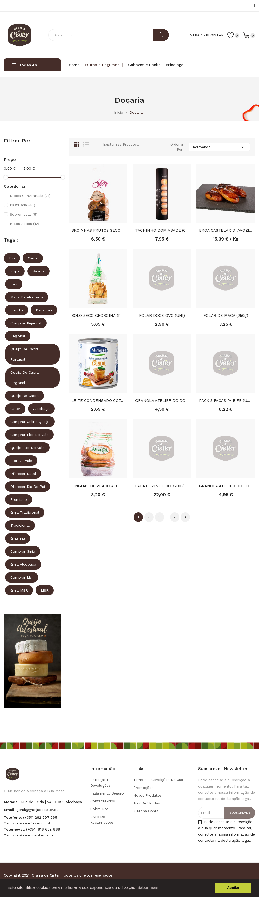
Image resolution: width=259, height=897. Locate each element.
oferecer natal (23, 473)
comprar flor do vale (29, 435)
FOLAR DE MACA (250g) (225, 315)
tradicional (20, 525)
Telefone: (13, 817)
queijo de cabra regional (24, 377)
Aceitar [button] (233, 888)
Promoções (143, 787)
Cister (15, 409)
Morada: (11, 802)
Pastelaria (22, 205)
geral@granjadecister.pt (37, 809)
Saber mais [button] (147, 887)
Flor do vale (21, 460)
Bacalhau (44, 310)
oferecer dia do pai (27, 486)
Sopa (14, 271)
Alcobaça (41, 409)
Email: (9, 809)
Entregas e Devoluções (100, 783)
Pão (13, 284)
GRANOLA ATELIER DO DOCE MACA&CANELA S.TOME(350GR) (226, 486)
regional (17, 336)
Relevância (219, 147)
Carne (33, 258)
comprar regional (26, 323)
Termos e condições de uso (158, 780)
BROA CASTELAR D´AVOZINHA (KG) (226, 230)
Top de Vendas (146, 803)
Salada (38, 271)
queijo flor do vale (27, 448)
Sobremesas (23, 214)
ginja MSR (19, 590)
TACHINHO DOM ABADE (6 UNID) (162, 230)
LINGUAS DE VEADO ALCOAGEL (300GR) (98, 486)
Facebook (254, 6)
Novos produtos (147, 795)
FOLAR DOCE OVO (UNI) (162, 315)
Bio (12, 258)
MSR (45, 590)
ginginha (17, 538)
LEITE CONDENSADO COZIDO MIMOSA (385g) (98, 400)
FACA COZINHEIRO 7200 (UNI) (162, 486)
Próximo (185, 517)
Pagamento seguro (107, 793)
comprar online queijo (30, 422)
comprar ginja (22, 551)
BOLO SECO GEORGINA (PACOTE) (98, 315)
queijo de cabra (24, 396)
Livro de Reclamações (102, 819)
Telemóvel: (14, 829)
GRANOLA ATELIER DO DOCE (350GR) (162, 400)
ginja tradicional (24, 512)
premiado (18, 499)
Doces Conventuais (30, 196)
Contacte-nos (102, 801)
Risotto (16, 310)
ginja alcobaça (23, 564)
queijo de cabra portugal (24, 354)
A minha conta (146, 811)
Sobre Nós (99, 809)
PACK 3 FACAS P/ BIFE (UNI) (226, 400)
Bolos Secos (24, 224)
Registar (214, 35)
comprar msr (21, 577)
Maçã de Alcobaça (26, 297)
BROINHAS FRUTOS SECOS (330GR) (98, 230)
